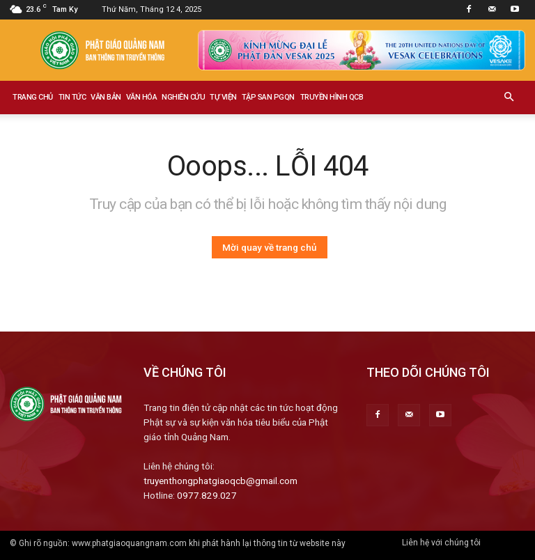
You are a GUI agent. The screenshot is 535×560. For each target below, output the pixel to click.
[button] (508, 97)
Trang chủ (33, 97)
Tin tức (72, 97)
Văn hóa (141, 97)
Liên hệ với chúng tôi (441, 542)
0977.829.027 (207, 495)
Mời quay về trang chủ (269, 247)
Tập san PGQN (268, 97)
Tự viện (223, 97)
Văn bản (106, 97)
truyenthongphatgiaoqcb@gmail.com (220, 480)
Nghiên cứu (183, 97)
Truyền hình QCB (332, 97)
